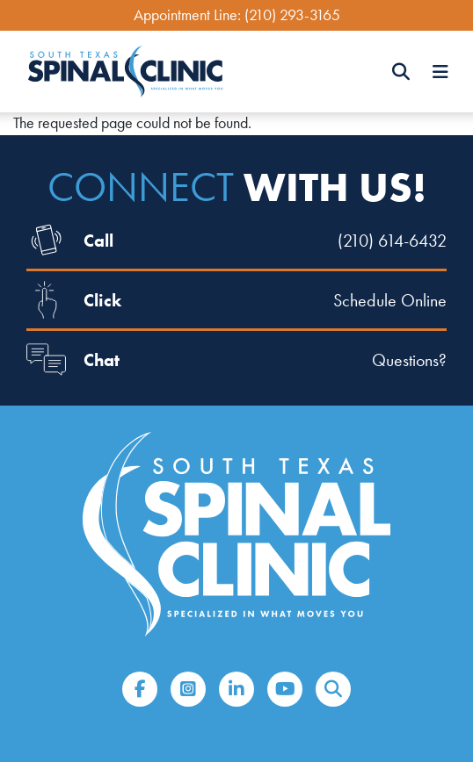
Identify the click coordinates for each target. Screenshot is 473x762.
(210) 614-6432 (392, 240)
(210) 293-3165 (292, 15)
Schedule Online (390, 300)
